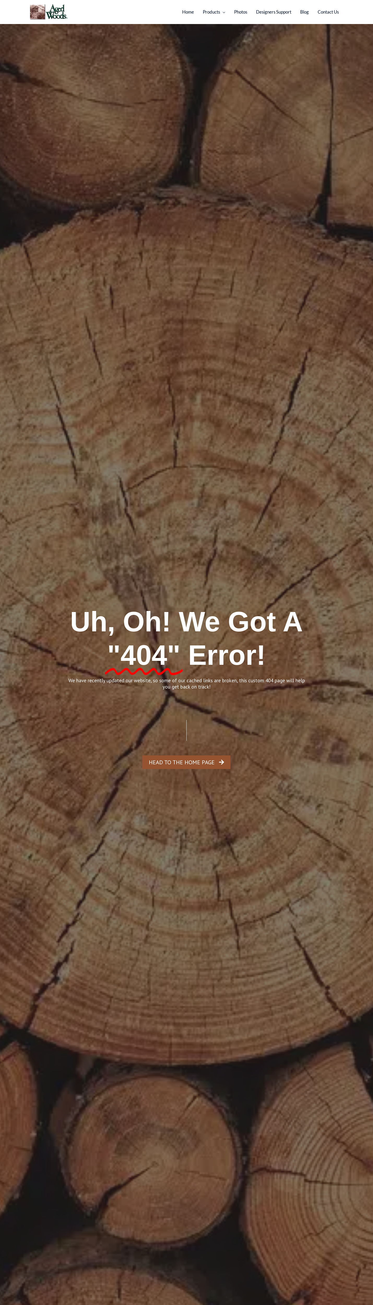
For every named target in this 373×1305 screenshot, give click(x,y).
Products (211, 12)
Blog (304, 12)
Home (188, 12)
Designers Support (273, 12)
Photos (240, 12)
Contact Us (328, 12)
